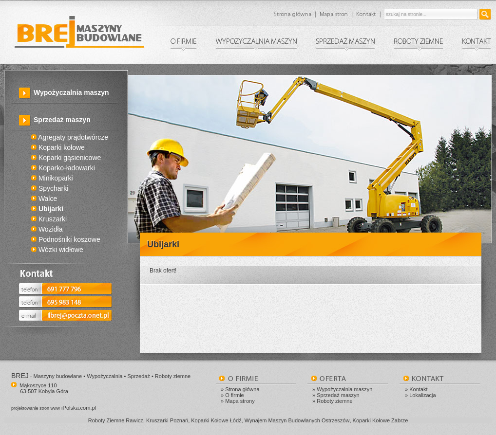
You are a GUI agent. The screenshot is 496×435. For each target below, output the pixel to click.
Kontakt (418, 389)
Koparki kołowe (58, 147)
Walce (44, 198)
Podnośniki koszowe (65, 239)
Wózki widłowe (57, 250)
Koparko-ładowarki (63, 168)
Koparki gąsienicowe (66, 158)
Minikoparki (52, 178)
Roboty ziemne (334, 401)
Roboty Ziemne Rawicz (115, 420)
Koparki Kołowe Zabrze (380, 420)
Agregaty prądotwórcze (69, 137)
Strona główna (242, 389)
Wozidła (46, 229)
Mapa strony (240, 401)
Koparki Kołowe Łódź (216, 420)
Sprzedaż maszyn (338, 395)
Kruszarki (49, 219)
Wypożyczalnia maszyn (71, 92)
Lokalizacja (422, 395)
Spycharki (49, 188)
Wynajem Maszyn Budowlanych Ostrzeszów (297, 420)
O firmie (234, 395)
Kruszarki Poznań (167, 420)
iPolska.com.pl (53, 408)
